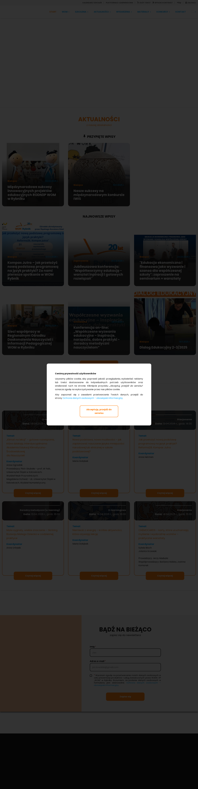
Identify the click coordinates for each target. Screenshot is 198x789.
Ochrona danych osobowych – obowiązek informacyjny (93, 398)
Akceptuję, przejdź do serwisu (99, 411)
